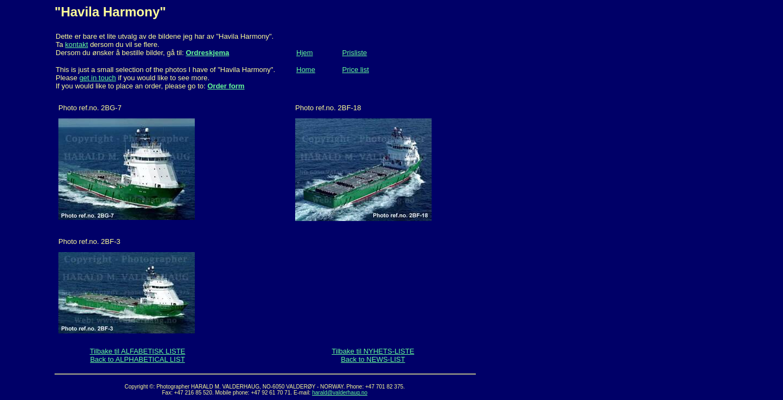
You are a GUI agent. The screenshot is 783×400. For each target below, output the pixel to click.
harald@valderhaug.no (339, 393)
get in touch (97, 78)
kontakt (76, 44)
